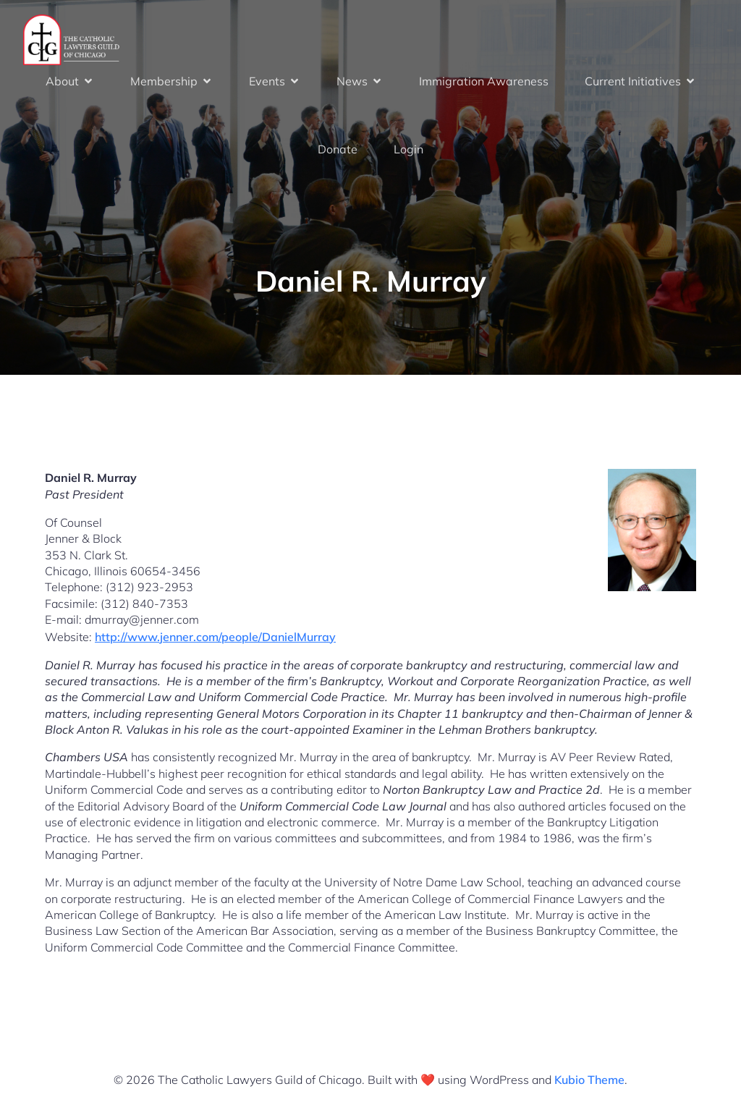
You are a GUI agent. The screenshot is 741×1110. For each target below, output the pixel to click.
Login (408, 149)
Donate (337, 149)
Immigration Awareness (484, 81)
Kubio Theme (589, 1079)
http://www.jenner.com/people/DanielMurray (215, 637)
